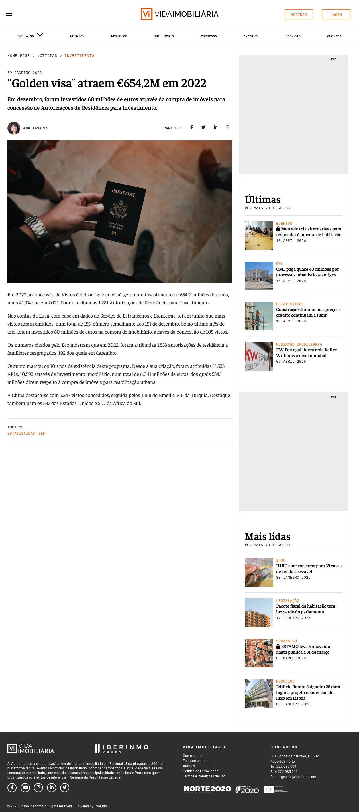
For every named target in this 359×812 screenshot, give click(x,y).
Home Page (18, 55)
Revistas (119, 35)
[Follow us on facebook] (12, 787)
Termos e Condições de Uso (204, 776)
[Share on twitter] (203, 128)
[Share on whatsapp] (227, 128)
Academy (334, 35)
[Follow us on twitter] (64, 787)
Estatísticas (21, 433)
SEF (41, 433)
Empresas (209, 35)
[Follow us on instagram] (38, 787)
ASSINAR (299, 14)
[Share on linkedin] (215, 128)
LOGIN (336, 14)
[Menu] (9, 13)
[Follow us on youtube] (25, 787)
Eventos (251, 35)
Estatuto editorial (196, 761)
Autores (189, 766)
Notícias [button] (31, 37)
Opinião (77, 35)
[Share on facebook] (191, 128)
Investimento (79, 55)
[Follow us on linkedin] (51, 787)
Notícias (47, 55)
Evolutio (100, 806)
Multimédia (164, 35)
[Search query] (42, 14)
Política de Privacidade (200, 771)
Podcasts (293, 35)
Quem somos (193, 756)
